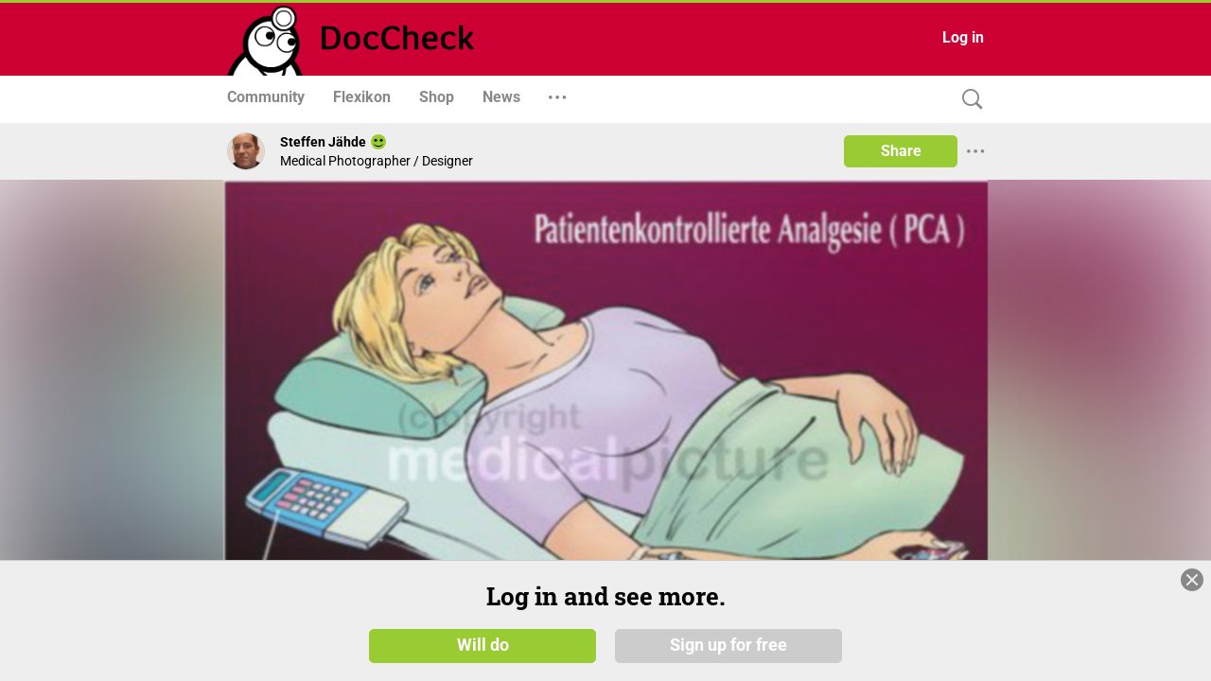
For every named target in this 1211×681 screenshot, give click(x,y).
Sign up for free (728, 645)
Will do (483, 645)
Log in (963, 37)
